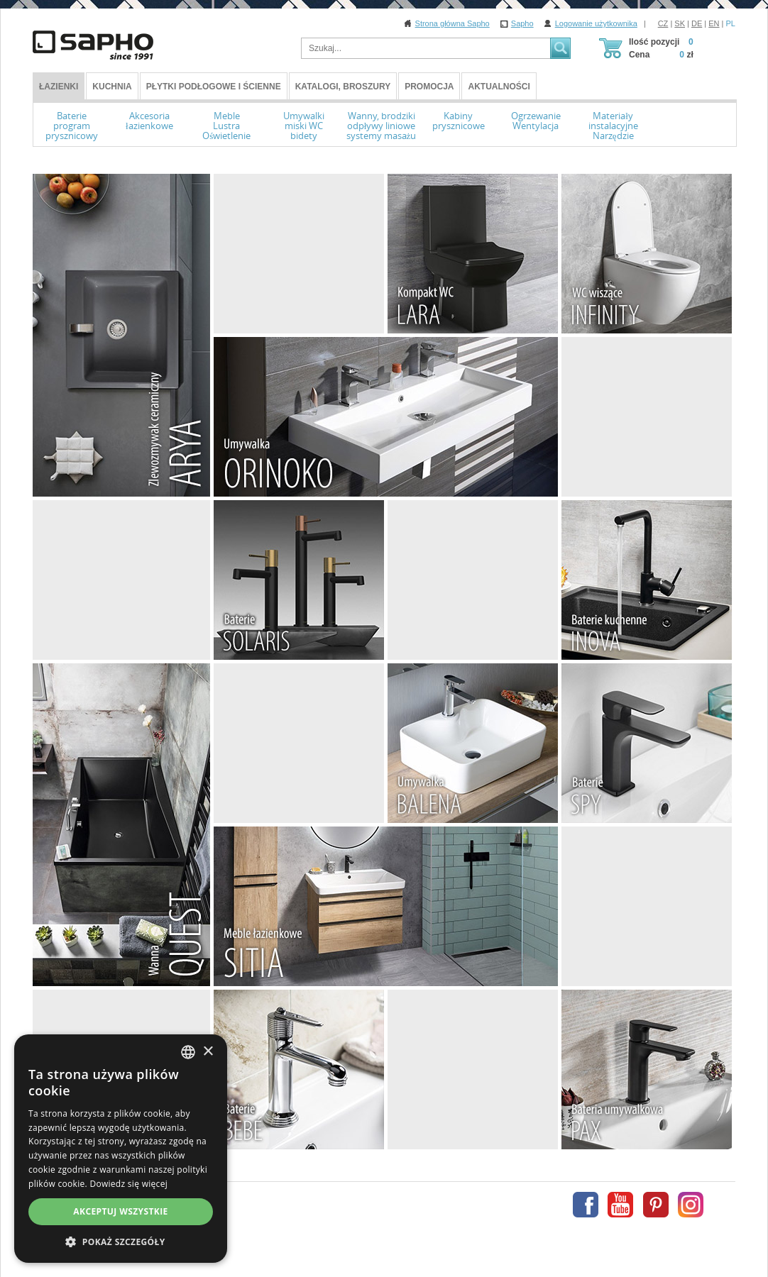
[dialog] (120, 1148)
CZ (663, 23)
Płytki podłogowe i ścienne (213, 87)
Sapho (522, 23)
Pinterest (656, 1204)
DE (696, 23)
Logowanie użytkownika (596, 23)
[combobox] (188, 1052)
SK (679, 23)
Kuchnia (111, 87)
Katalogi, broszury (342, 87)
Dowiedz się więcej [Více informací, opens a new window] (128, 1184)
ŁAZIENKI (58, 87)
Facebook (585, 1204)
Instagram (690, 1204)
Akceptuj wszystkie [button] (120, 1211)
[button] (120, 1241)
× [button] (207, 1051)
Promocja (429, 87)
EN (713, 23)
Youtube (620, 1204)
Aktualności (499, 87)
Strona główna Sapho (452, 23)
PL (730, 23)
